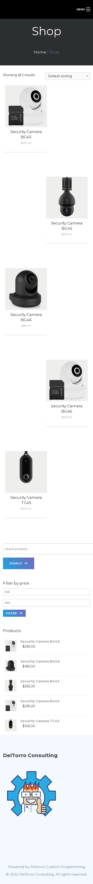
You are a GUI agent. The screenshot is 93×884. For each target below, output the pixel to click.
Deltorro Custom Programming (57, 867)
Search (15, 563)
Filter (11, 613)
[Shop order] (68, 76)
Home (40, 52)
